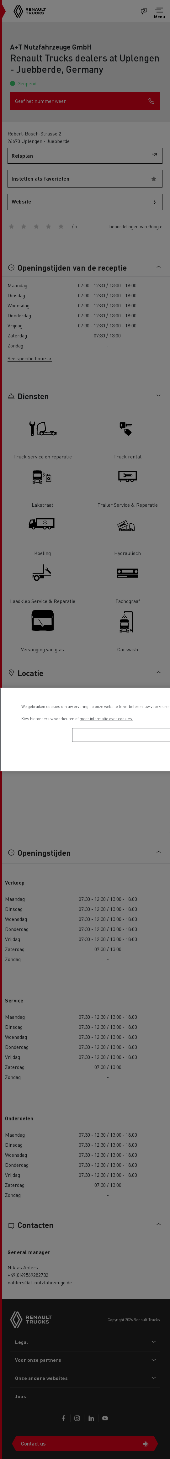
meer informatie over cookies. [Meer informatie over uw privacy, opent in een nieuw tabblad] (106, 718)
